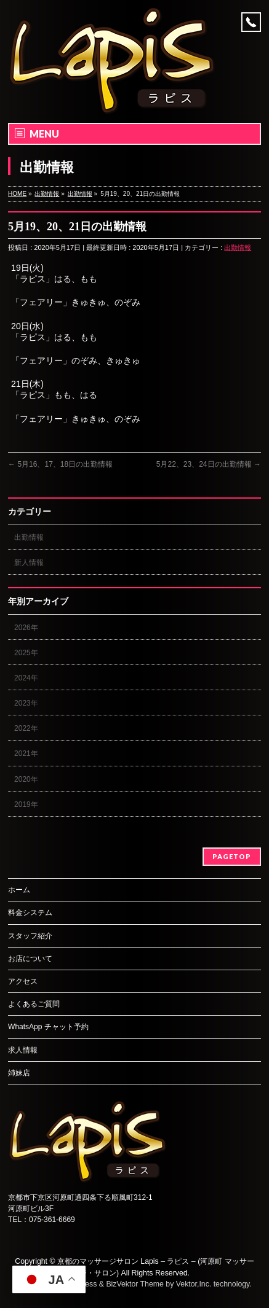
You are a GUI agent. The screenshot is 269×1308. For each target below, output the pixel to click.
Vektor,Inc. (194, 1284)
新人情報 (29, 562)
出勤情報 (237, 247)
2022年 (26, 728)
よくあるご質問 (34, 1004)
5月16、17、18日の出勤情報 (60, 464)
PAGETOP (231, 856)
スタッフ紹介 (30, 936)
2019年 (26, 804)
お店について (30, 958)
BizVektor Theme (135, 1284)
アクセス (23, 981)
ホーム (19, 890)
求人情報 (23, 1050)
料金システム (30, 912)
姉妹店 (19, 1073)
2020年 (26, 779)
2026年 (26, 627)
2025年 (26, 652)
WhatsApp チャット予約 (48, 1026)
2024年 (26, 678)
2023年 (26, 703)
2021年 (26, 753)
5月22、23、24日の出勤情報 (208, 464)
